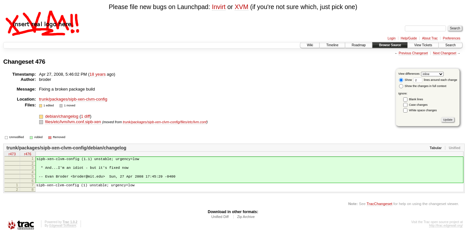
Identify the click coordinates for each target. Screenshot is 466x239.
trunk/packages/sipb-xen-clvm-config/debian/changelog (66, 147)
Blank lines (416, 99)
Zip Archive (246, 221)
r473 (12, 155)
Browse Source (390, 45)
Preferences (451, 38)
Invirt (219, 6)
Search (450, 45)
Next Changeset (444, 53)
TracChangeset (379, 208)
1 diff (85, 116)
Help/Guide (409, 38)
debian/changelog (62, 116)
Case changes (418, 104)
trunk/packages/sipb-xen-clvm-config (73, 99)
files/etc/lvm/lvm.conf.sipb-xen (73, 121)
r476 (27, 155)
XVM (241, 6)
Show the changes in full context (423, 86)
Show (405, 79)
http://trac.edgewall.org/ (446, 230)
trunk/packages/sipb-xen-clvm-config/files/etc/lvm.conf (164, 122)
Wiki (310, 45)
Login (391, 38)
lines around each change (435, 79)
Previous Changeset (413, 53)
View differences (409, 73)
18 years (98, 74)
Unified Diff (220, 221)
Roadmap (359, 45)
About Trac (430, 38)
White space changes (423, 110)
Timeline (332, 45)
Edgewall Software (62, 230)
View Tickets (423, 45)
